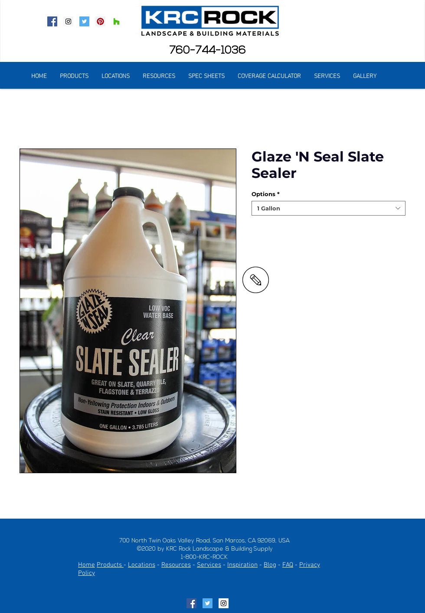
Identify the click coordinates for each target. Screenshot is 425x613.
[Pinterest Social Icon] (100, 21)
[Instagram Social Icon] (68, 21)
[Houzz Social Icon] (116, 21)
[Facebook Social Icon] (52, 21)
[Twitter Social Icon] (84, 21)
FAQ (287, 565)
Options (266, 193)
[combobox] (328, 208)
